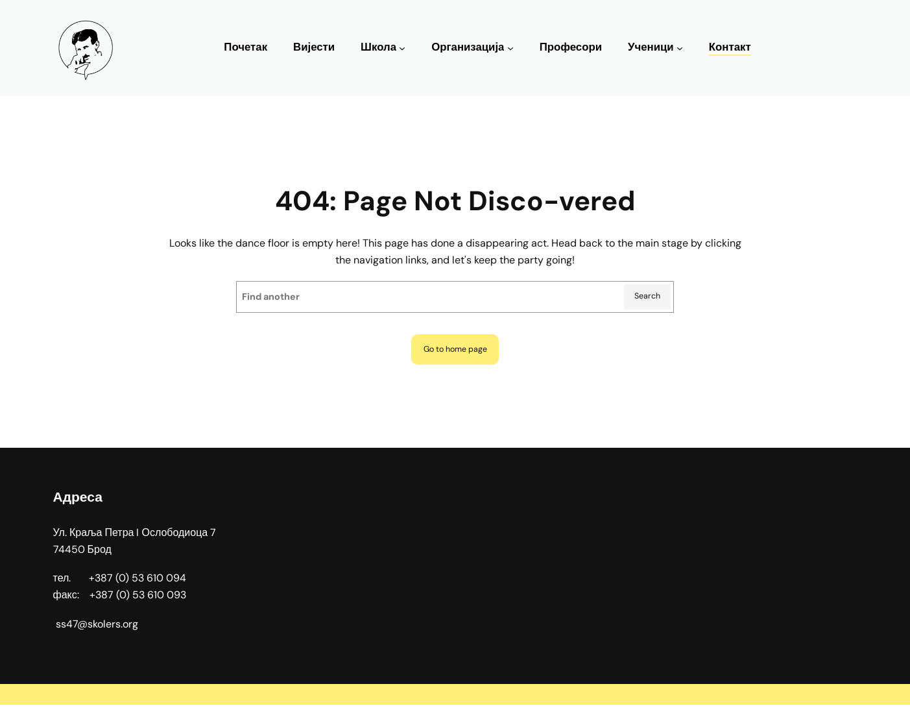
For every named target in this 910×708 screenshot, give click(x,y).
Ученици (651, 47)
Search (645, 297)
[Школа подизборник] (402, 48)
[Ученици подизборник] (680, 48)
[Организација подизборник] (510, 48)
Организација (467, 47)
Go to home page (455, 350)
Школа (378, 47)
